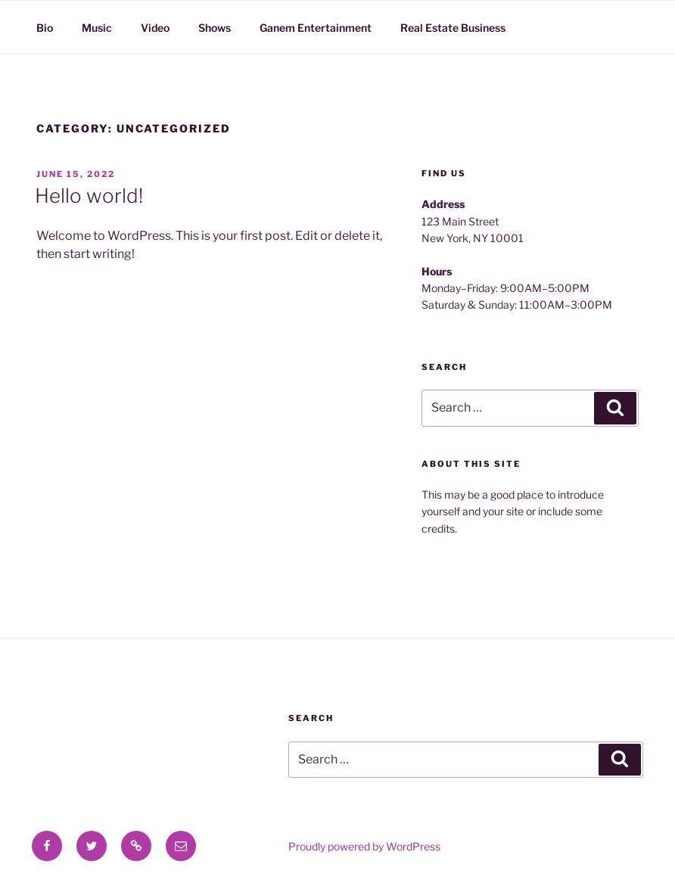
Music (97, 27)
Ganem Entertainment (316, 27)
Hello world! (89, 195)
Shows (214, 27)
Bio (44, 27)
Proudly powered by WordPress (364, 846)
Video (155, 27)
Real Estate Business (452, 27)
